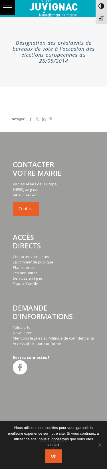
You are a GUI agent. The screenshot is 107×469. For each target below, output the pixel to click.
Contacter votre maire (32, 256)
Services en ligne (27, 278)
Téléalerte (22, 327)
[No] (100, 445)
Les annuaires (25, 272)
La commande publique (33, 262)
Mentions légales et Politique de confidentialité (53, 338)
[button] (7, 7)
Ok (53, 456)
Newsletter (22, 332)
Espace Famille (25, 283)
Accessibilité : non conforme (37, 343)
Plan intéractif (25, 267)
